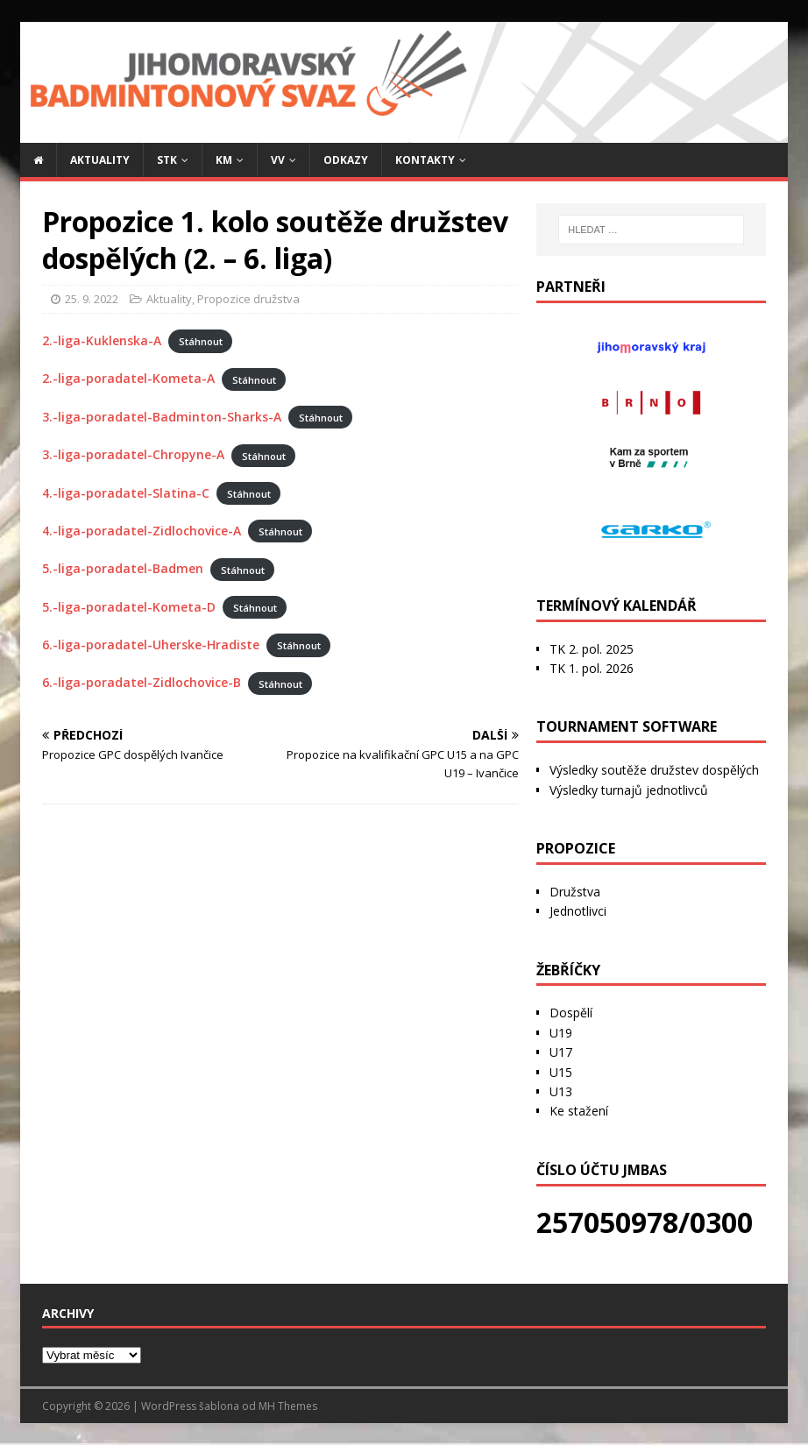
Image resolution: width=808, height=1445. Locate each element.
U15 (560, 1072)
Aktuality (100, 159)
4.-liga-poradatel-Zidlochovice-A (141, 530)
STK (167, 159)
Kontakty (425, 159)
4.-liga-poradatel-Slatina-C (125, 493)
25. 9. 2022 (91, 299)
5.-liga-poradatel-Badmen (122, 568)
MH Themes (288, 1406)
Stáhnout (201, 341)
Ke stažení (578, 1110)
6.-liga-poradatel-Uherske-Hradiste (150, 644)
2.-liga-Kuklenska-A (101, 340)
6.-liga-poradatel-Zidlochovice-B (141, 682)
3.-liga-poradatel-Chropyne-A (133, 454)
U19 (560, 1032)
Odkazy (345, 159)
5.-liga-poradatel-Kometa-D (129, 607)
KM (224, 159)
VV (278, 159)
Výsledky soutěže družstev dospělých (654, 769)
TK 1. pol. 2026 (591, 668)
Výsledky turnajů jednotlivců (628, 790)
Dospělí (570, 1012)
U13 (560, 1091)
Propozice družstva (248, 299)
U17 (560, 1052)
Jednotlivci (577, 911)
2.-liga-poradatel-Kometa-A (128, 378)
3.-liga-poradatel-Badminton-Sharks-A (161, 416)
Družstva (574, 891)
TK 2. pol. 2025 (591, 649)
